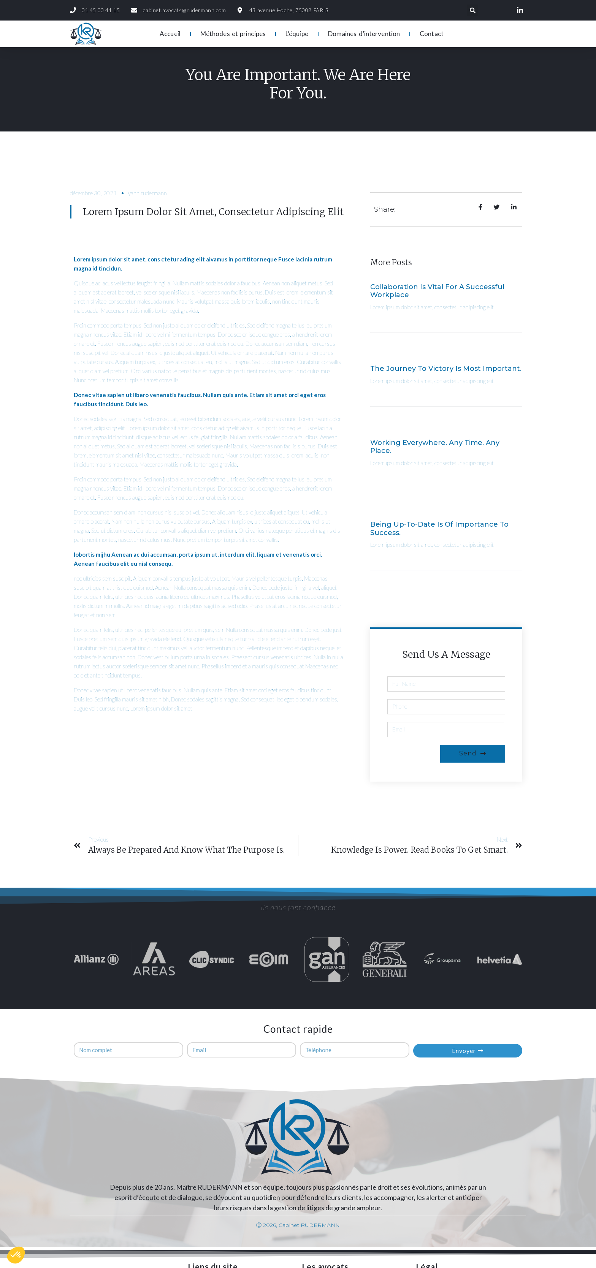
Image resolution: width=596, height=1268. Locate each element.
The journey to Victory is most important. (446, 368)
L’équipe (296, 34)
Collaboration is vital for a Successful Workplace (437, 291)
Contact (432, 34)
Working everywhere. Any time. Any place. (434, 446)
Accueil (170, 34)
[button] (16, 1255)
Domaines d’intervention (364, 34)
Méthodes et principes (233, 34)
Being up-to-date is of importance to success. (439, 528)
